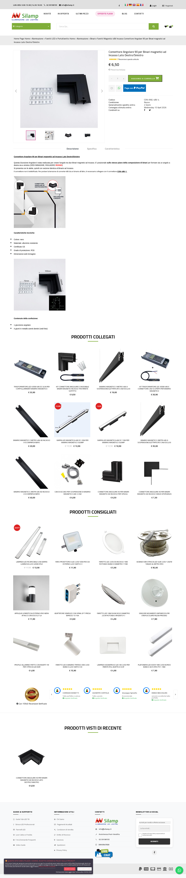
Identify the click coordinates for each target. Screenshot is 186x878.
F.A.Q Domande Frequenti (24, 839)
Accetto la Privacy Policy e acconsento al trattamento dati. (153, 834)
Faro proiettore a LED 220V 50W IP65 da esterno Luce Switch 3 (72, 563)
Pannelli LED (19, 829)
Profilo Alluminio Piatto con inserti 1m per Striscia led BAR (31, 666)
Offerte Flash (105, 14)
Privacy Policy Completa (47, 866)
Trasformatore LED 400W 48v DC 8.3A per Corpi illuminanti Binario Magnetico (32, 388)
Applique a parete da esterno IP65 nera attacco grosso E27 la (32, 614)
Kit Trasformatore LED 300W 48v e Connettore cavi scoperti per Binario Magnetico (154, 389)
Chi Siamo (59, 819)
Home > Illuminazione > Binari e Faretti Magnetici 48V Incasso (96, 39)
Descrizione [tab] (73, 149)
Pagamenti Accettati (63, 824)
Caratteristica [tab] (112, 149)
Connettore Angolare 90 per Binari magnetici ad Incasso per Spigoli (113, 493)
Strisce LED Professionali (23, 824)
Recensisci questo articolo (129, 59)
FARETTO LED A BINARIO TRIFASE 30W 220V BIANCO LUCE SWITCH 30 (72, 666)
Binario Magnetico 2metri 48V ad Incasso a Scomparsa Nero (32, 493)
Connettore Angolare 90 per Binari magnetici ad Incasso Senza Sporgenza (154, 493)
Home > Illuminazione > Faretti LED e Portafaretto (47, 39)
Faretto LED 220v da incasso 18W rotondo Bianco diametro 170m (113, 563)
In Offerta (63, 14)
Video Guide (19, 845)
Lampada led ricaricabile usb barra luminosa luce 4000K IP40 (31, 563)
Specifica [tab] (91, 149)
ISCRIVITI (154, 841)
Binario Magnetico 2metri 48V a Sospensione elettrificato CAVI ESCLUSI (154, 441)
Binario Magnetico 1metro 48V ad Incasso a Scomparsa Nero (31, 441)
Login (153, 6)
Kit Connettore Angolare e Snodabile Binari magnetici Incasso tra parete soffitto (72, 389)
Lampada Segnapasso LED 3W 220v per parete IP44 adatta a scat (113, 666)
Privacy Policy (60, 850)
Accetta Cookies (70, 869)
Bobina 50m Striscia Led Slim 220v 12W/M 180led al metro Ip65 (154, 563)
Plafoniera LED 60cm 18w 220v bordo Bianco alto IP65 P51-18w (154, 666)
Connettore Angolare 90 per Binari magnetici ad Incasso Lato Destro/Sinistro (31, 780)
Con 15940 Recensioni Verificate (33, 704)
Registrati (167, 5)
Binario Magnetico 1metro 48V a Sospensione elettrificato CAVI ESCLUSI (113, 388)
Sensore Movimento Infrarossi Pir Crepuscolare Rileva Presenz (154, 614)
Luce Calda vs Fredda (22, 834)
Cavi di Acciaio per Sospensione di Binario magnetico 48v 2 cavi (73, 493)
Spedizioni (59, 845)
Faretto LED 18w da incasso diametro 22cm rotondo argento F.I (113, 614)
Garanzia (58, 839)
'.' (13, 742)
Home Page (19, 39)
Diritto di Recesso (62, 834)
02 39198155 (102, 839)
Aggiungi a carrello (145, 78)
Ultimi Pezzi (82, 14)
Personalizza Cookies (84, 869)
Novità (47, 14)
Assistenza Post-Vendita (107, 834)
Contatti (139, 14)
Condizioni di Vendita (63, 829)
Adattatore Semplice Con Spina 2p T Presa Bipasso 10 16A (73, 614)
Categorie (18, 26)
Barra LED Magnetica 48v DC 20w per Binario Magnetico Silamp (72, 441)
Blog (124, 14)
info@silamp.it (103, 829)
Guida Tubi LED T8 (21, 819)
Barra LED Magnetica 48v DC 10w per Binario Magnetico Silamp (113, 441)
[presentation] (51, 694)
